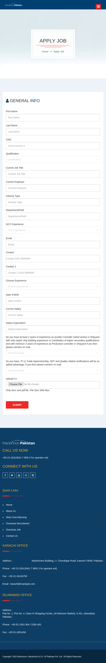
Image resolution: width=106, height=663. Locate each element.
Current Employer (15, 182)
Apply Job (59, 51)
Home (9, 504)
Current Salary (13, 308)
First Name (11, 111)
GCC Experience (15, 224)
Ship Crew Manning (16, 517)
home (45, 51)
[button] (53, 159)
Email (9, 238)
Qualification (12, 153)
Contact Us (12, 536)
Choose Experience (16, 280)
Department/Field (15, 210)
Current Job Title (14, 167)
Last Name (11, 125)
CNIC (9, 139)
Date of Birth (12, 294)
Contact (10, 252)
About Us (11, 511)
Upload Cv (11, 378)
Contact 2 (11, 266)
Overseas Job (13, 529)
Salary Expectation (16, 323)
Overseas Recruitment (17, 523)
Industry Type (13, 196)
